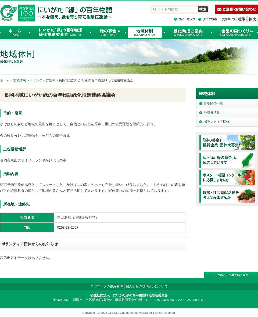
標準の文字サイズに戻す (241, 19)
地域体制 (19, 80)
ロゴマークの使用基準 (107, 286)
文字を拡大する (252, 19)
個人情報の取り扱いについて (147, 286)
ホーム (5, 80)
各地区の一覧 (213, 103)
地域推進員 (212, 112)
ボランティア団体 (42, 80)
